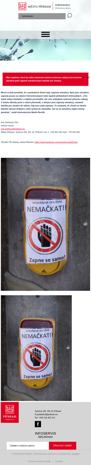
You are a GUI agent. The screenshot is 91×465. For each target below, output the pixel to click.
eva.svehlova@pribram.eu (13, 129)
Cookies (59, 461)
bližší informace (45, 436)
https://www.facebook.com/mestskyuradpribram (56, 142)
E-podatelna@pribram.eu (46, 414)
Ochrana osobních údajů (39, 461)
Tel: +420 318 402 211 (45, 418)
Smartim (76, 454)
